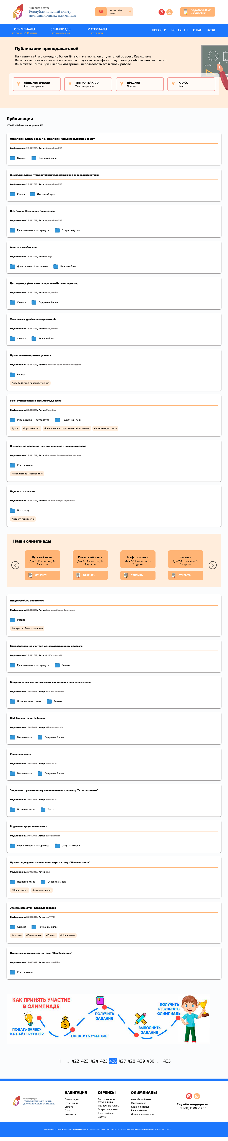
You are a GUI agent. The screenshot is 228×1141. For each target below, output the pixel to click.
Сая (48, 871)
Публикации (22, 125)
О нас (197, 30)
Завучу (102, 1116)
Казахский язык (140, 1106)
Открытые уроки (108, 1109)
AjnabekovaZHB (54, 148)
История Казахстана (29, 701)
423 (85, 1060)
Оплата (69, 1106)
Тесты (51, 809)
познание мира (42, 890)
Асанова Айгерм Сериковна (60, 500)
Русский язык (139, 1110)
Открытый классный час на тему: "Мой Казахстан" (41, 952)
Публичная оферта (80, 1129)
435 (167, 1060)
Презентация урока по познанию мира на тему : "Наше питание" (50, 862)
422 (75, 1060)
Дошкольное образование (32, 266)
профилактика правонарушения (31, 382)
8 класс (52, 935)
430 (150, 1060)
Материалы (97, 31)
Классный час (68, 266)
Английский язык (141, 1099)
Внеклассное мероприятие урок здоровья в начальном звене (48, 445)
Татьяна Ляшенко (55, 691)
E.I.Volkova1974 (54, 655)
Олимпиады (24, 31)
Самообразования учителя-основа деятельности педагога (46, 645)
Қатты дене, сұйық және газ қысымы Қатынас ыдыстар (44, 283)
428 (131, 1060)
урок (16, 428)
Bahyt (49, 256)
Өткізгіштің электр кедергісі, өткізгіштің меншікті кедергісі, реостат (52, 138)
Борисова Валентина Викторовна (63, 364)
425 (104, 1060)
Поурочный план (48, 302)
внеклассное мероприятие (28, 473)
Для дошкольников (142, 1114)
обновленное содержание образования (67, 428)
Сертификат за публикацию (106, 1100)
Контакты (179, 30)
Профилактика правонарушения (30, 355)
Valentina (51, 410)
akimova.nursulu (54, 727)
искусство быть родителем (28, 628)
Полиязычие (35, 935)
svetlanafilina (53, 835)
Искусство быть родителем (27, 600)
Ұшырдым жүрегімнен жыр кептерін (33, 319)
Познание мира (26, 809)
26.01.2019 (31, 871)
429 (141, 1060)
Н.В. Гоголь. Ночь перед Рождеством (32, 210)
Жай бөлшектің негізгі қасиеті (28, 718)
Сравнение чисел (21, 754)
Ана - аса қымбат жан (23, 247)
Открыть (37, 575)
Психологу (23, 510)
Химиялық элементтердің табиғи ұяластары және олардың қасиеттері (54, 174)
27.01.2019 (31, 691)
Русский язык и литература (33, 230)
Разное (21, 374)
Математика (24, 737)
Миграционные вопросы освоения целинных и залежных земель (50, 681)
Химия (21, 194)
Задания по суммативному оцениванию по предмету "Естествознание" (54, 790)
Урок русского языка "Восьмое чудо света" (36, 400)
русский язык (32, 428)
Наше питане (20, 890)
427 (122, 1060)
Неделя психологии (22, 491)
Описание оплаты (97, 1129)
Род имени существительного (28, 826)
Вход (211, 30)
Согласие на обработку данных (57, 1129)
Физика (21, 157)
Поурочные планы (108, 1105)
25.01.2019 (31, 962)
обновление (68, 935)
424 (94, 1060)
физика (17, 935)
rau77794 (50, 917)
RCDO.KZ (10, 125)
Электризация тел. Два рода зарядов (33, 907)
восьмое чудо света (106, 428)
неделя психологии (24, 518)
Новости (159, 30)
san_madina (52, 292)
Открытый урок (47, 157)
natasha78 (51, 763)
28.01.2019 (31, 148)
